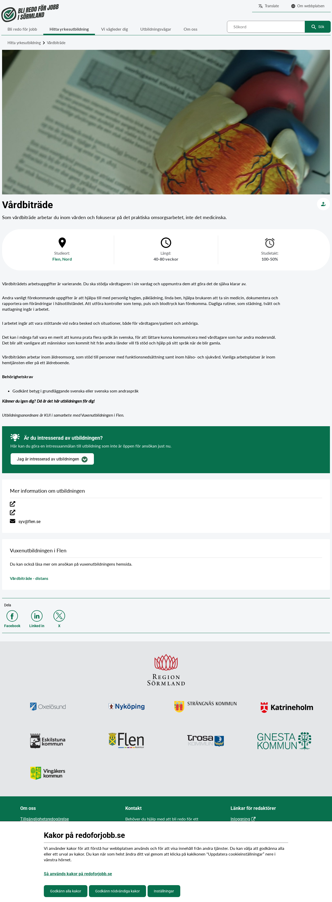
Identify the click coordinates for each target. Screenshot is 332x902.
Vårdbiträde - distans (29, 578)
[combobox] (279, 27)
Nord (67, 258)
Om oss (190, 28)
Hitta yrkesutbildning (69, 28)
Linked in (36, 626)
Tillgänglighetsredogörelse (44, 819)
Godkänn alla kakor (65, 891)
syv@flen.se (29, 521)
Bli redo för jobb (22, 28)
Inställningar (164, 891)
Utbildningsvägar (155, 28)
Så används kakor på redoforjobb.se (78, 873)
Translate (272, 6)
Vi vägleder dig (114, 28)
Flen (56, 258)
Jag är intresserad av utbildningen (52, 459)
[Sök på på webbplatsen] (279, 27)
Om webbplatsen (310, 6)
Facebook (12, 626)
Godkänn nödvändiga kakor (117, 891)
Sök (321, 27)
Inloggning (240, 819)
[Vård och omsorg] (323, 204)
